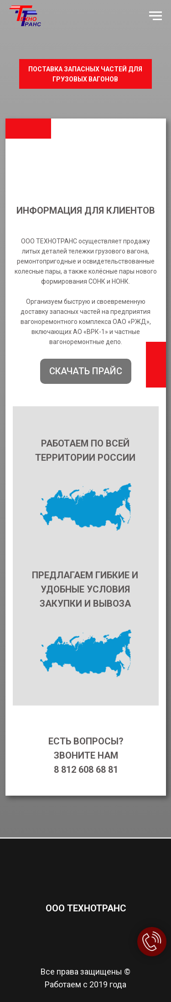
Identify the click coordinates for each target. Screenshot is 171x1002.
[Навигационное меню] (155, 16)
